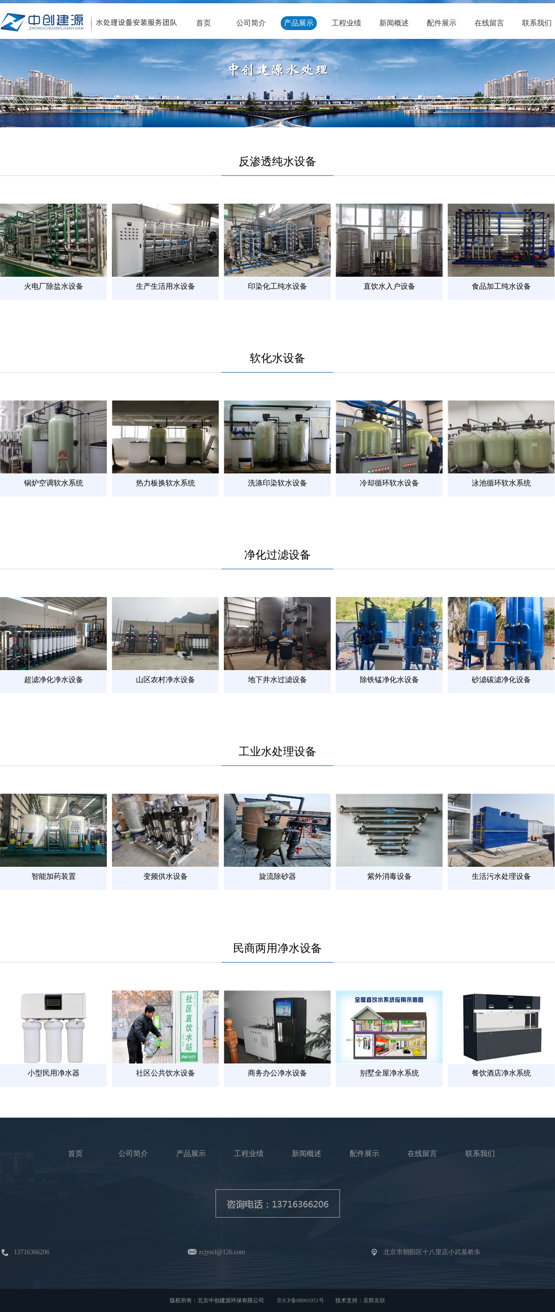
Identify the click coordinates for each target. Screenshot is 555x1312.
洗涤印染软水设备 (277, 483)
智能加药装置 (53, 876)
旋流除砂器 (277, 876)
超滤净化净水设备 (53, 680)
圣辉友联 (374, 1300)
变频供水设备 (165, 876)
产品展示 (299, 23)
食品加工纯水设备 (501, 286)
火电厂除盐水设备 (53, 286)
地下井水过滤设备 (277, 680)
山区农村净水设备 (165, 680)
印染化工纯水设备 (277, 286)
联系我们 (537, 23)
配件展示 (441, 23)
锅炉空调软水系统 (53, 483)
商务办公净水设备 (277, 1073)
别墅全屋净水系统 (389, 1073)
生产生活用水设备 (165, 286)
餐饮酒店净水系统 (501, 1073)
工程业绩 (346, 23)
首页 (203, 23)
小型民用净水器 (54, 1073)
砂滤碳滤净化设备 (501, 680)
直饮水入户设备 (389, 286)
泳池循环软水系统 (501, 483)
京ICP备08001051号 (300, 1300)
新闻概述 (394, 23)
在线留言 (489, 23)
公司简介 (251, 23)
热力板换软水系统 (165, 483)
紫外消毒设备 (389, 876)
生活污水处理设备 (501, 876)
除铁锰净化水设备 (389, 680)
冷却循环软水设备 (389, 483)
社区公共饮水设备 (165, 1073)
